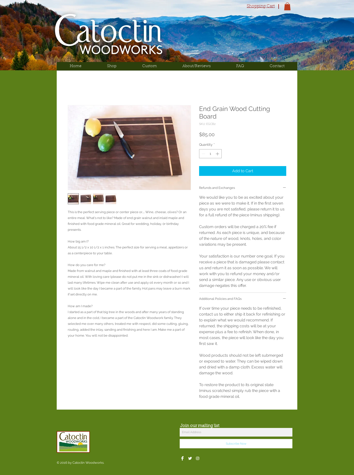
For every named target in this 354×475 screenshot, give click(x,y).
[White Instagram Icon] (197, 458)
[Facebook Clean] (182, 458)
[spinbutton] (210, 153)
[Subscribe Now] (236, 443)
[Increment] (218, 153)
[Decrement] (203, 153)
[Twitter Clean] (190, 458)
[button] (287, 6)
